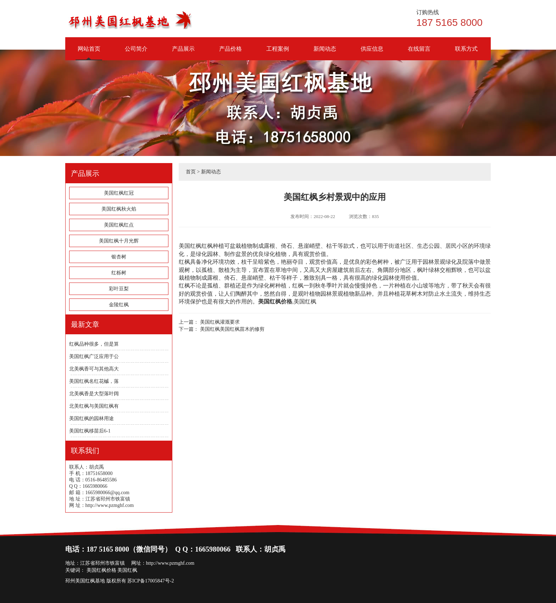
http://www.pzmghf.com (170, 563)
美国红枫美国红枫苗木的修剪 (232, 329)
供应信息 (371, 53)
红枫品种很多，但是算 (94, 344)
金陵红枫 (119, 304)
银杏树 (118, 256)
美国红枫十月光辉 (119, 241)
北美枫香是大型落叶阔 (94, 393)
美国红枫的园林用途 (91, 418)
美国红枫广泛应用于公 (94, 356)
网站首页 (89, 53)
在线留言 (419, 53)
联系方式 (466, 53)
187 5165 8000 (453, 18)
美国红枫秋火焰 (118, 209)
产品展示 (183, 53)
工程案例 (277, 53)
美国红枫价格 (101, 570)
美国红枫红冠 (119, 193)
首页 (191, 171)
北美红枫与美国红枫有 (94, 406)
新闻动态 (324, 53)
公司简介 (136, 53)
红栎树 (118, 272)
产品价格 (230, 53)
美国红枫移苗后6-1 (90, 431)
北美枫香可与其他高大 (94, 369)
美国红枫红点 (119, 225)
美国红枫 (305, 301)
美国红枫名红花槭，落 (94, 381)
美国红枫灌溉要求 (220, 322)
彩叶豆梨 (119, 288)
